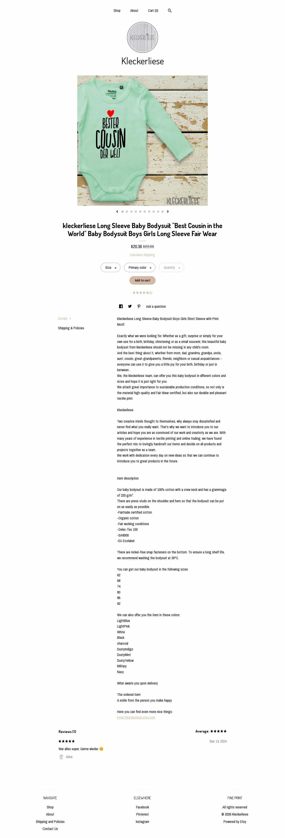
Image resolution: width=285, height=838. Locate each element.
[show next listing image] (168, 211)
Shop (117, 10)
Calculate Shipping (142, 254)
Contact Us (50, 828)
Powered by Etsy (235, 821)
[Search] (169, 11)
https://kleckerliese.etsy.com (136, 717)
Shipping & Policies (71, 328)
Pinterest (142, 814)
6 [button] (145, 212)
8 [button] (154, 212)
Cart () (153, 10)
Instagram (142, 821)
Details (64, 318)
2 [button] (127, 212)
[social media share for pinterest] (139, 306)
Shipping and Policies (50, 821)
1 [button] (122, 212)
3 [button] (131, 212)
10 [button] (162, 212)
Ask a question (156, 306)
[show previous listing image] (117, 211)
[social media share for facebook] (121, 306)
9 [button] (158, 212)
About (134, 10)
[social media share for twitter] (130, 306)
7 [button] (149, 212)
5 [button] (140, 212)
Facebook (142, 807)
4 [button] (136, 212)
